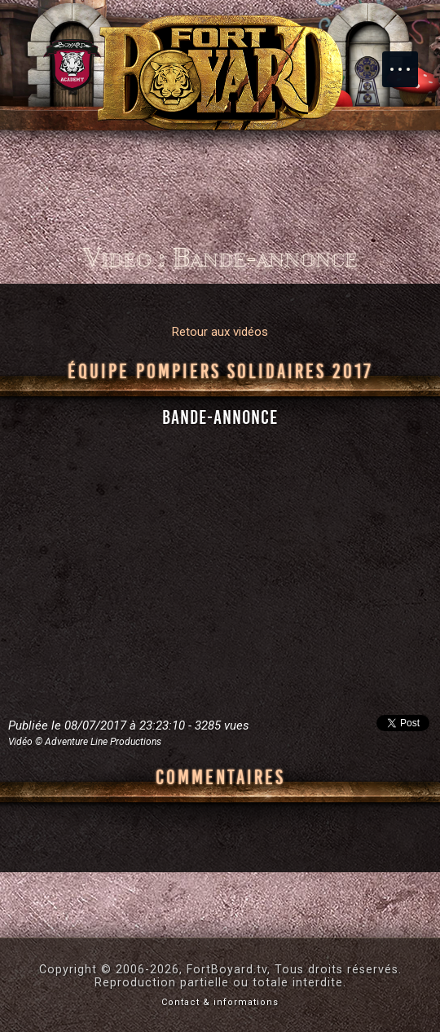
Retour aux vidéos (220, 331)
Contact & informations (220, 1002)
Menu (408, 61)
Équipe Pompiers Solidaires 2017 (220, 371)
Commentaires (220, 777)
